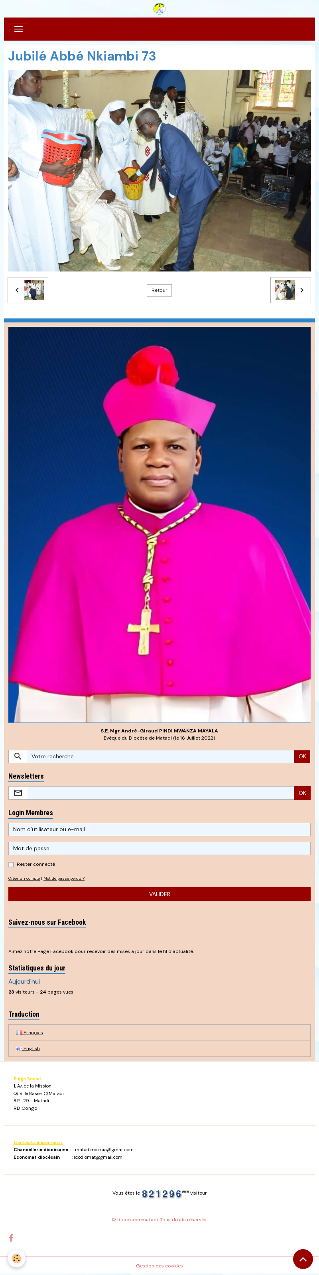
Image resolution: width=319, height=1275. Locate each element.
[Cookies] (17, 1258)
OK (302, 756)
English (28, 1048)
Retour (159, 290)
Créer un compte (24, 878)
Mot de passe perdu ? (64, 878)
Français (29, 1032)
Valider (159, 894)
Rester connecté (36, 864)
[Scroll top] (303, 1259)
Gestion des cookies (159, 1266)
